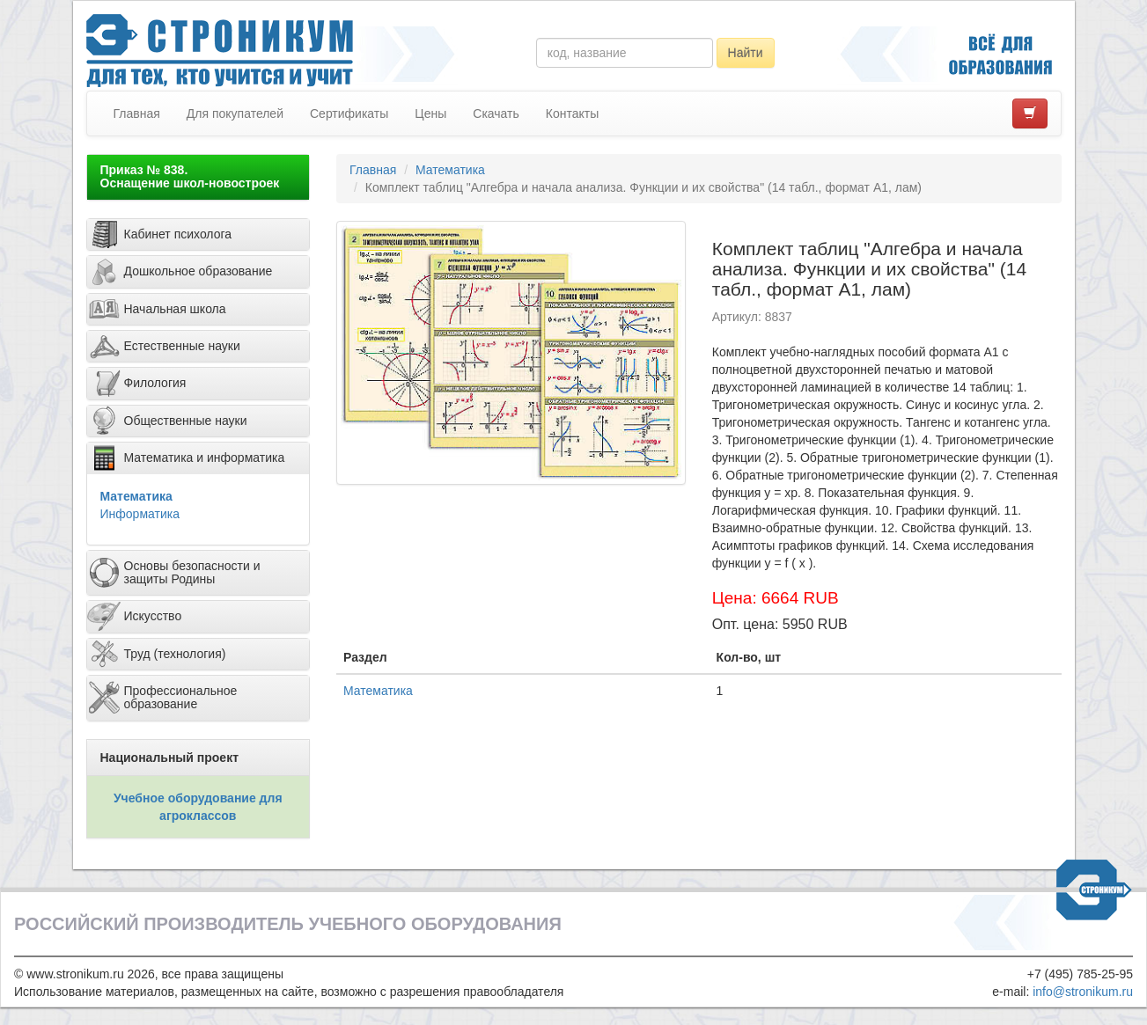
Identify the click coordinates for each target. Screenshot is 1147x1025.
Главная (137, 113)
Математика (136, 496)
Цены (430, 113)
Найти (745, 53)
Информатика (140, 514)
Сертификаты (349, 113)
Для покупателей (235, 113)
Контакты (572, 113)
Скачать (496, 113)
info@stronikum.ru (1083, 992)
